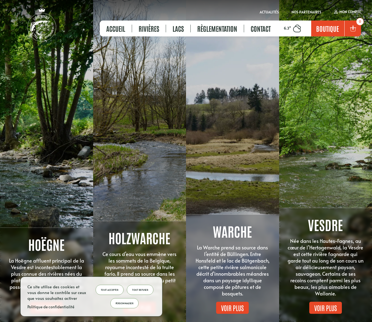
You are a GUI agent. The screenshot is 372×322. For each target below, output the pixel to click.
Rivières (149, 28)
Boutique (327, 28)
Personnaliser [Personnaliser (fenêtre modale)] (125, 303)
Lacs (178, 28)
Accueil (115, 28)
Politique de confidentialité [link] (50, 306)
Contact (261, 28)
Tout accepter (110, 289)
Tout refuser (140, 289)
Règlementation (217, 28)
